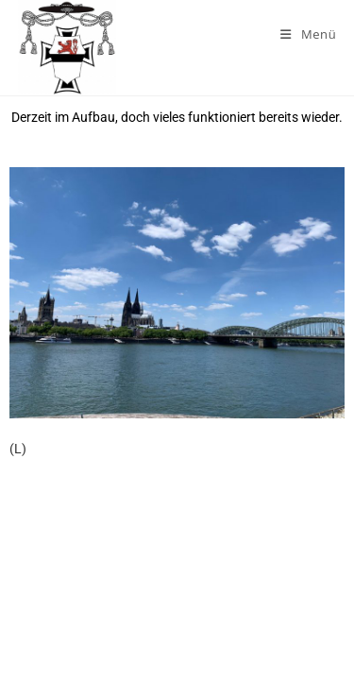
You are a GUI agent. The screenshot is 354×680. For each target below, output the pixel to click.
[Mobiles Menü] (308, 34)
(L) (17, 448)
